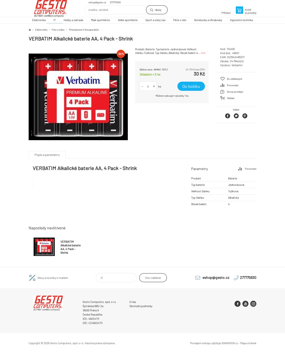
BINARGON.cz (230, 343)
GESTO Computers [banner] (51, 8)
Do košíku (191, 86)
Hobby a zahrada (73, 20)
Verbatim (237, 65)
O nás (132, 301)
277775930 (115, 2)
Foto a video (58, 29)
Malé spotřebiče (100, 20)
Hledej (158, 10)
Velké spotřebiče (128, 20)
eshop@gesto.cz (97, 2)
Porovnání (232, 85)
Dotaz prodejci (235, 91)
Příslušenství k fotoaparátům (84, 29)
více (203, 52)
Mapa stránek (248, 343)
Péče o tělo (179, 20)
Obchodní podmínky (140, 306)
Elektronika (39, 20)
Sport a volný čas (155, 20)
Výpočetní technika (241, 20)
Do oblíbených (234, 78)
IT (54, 20)
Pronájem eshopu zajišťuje (205, 343)
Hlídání (231, 98)
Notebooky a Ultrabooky (208, 20)
